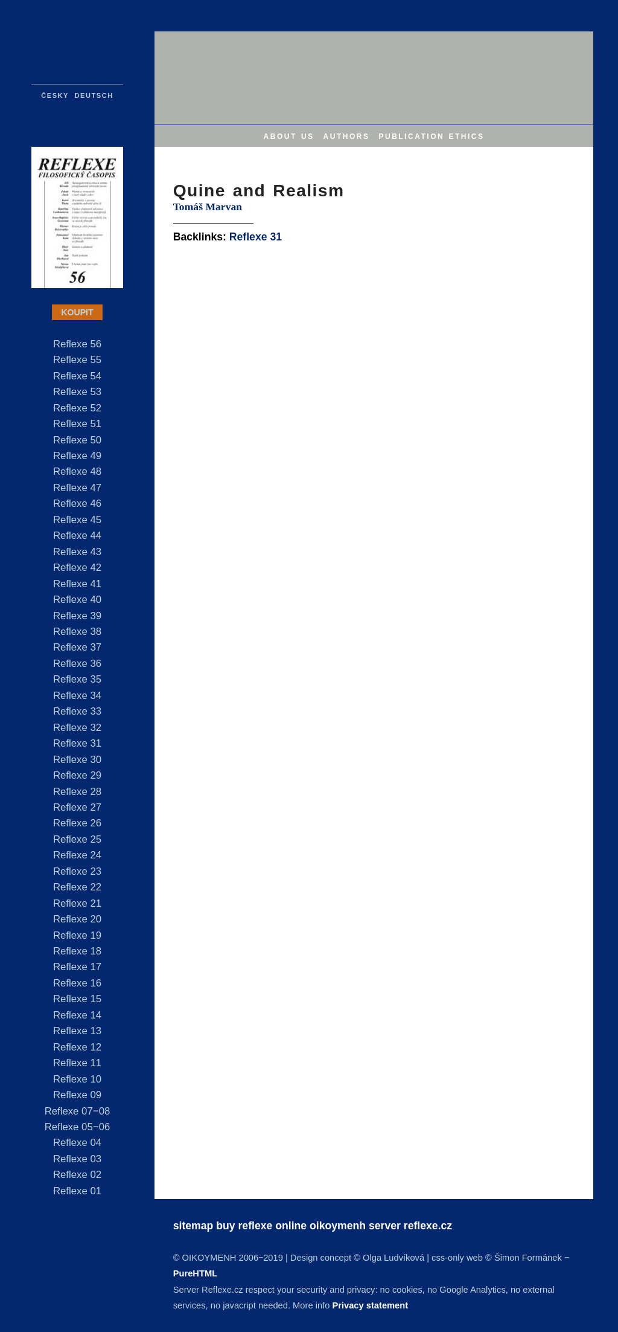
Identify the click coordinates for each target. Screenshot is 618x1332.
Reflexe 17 (77, 967)
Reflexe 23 (77, 871)
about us (289, 135)
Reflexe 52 (77, 408)
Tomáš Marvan (207, 207)
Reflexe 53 (77, 391)
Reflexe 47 (77, 488)
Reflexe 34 (77, 695)
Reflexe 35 (77, 679)
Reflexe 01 (77, 1191)
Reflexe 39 (77, 616)
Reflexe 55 (77, 359)
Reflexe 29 (77, 775)
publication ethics (431, 135)
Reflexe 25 (77, 839)
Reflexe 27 (77, 807)
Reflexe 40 (77, 599)
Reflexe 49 (77, 456)
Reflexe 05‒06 (77, 1127)
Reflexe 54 (77, 376)
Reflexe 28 (77, 791)
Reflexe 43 (77, 552)
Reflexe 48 (77, 471)
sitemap (193, 1226)
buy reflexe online (261, 1226)
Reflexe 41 (77, 584)
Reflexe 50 (77, 440)
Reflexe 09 (77, 1095)
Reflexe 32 (77, 727)
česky (55, 94)
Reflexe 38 (77, 631)
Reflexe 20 (77, 919)
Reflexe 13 (77, 1031)
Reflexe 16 (77, 983)
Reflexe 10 (77, 1079)
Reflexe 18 (77, 951)
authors (346, 135)
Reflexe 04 (77, 1142)
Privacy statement (370, 1305)
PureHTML (195, 1273)
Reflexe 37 (77, 647)
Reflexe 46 (77, 503)
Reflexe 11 (77, 1063)
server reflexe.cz (410, 1226)
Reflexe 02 (77, 1174)
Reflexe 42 (77, 567)
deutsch (94, 94)
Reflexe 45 (77, 520)
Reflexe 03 (77, 1159)
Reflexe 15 (77, 999)
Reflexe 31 (77, 743)
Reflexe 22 (77, 887)
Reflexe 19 (77, 935)
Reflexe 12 (77, 1047)
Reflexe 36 (77, 663)
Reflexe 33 (77, 711)
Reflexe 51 (77, 424)
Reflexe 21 (77, 903)
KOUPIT (77, 312)
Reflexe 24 (77, 855)
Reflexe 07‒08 (77, 1111)
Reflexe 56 (77, 344)
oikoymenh (338, 1226)
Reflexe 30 (77, 759)
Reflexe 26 (77, 823)
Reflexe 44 (77, 535)
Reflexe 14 (77, 1015)
